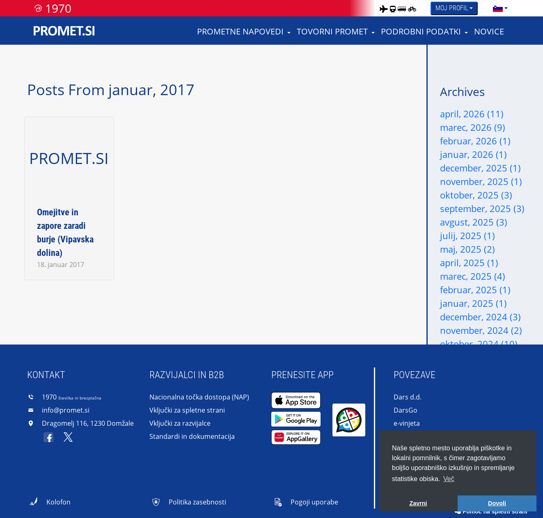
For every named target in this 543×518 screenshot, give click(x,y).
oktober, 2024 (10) (479, 344)
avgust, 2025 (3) (473, 222)
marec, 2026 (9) (472, 127)
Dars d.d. (408, 397)
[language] (498, 8)
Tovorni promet (332, 31)
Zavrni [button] (418, 503)
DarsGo (405, 410)
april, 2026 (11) (472, 113)
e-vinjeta (407, 423)
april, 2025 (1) (469, 262)
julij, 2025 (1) (467, 235)
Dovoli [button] (497, 503)
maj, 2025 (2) (467, 249)
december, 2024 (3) (480, 316)
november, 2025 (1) (481, 181)
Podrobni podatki (421, 31)
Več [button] (448, 478)
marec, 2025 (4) (472, 276)
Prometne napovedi (240, 31)
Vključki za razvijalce (180, 423)
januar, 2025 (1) (473, 303)
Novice (489, 31)
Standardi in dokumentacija (192, 436)
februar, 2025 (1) (475, 289)
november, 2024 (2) (481, 330)
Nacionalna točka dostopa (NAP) (199, 397)
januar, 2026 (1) (473, 154)
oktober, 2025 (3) (476, 195)
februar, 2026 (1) (475, 141)
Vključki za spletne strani (187, 410)
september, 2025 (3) (482, 208)
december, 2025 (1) (480, 168)
